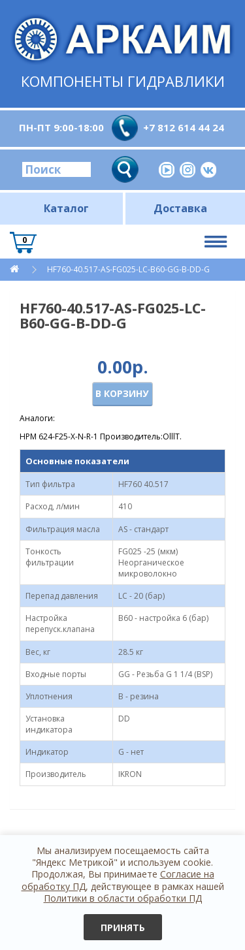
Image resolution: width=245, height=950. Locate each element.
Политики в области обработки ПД (123, 898)
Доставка (180, 208)
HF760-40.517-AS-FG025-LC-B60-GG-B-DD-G (128, 269)
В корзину (121, 393)
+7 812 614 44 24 (183, 127)
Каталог (66, 208)
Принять (123, 927)
